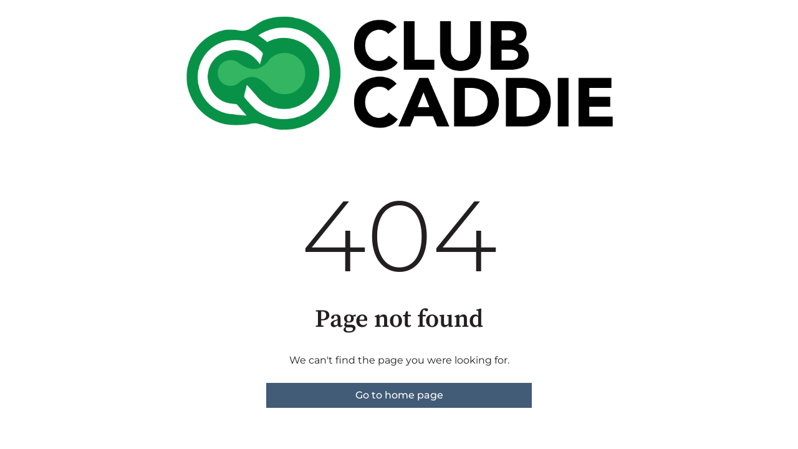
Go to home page (399, 395)
